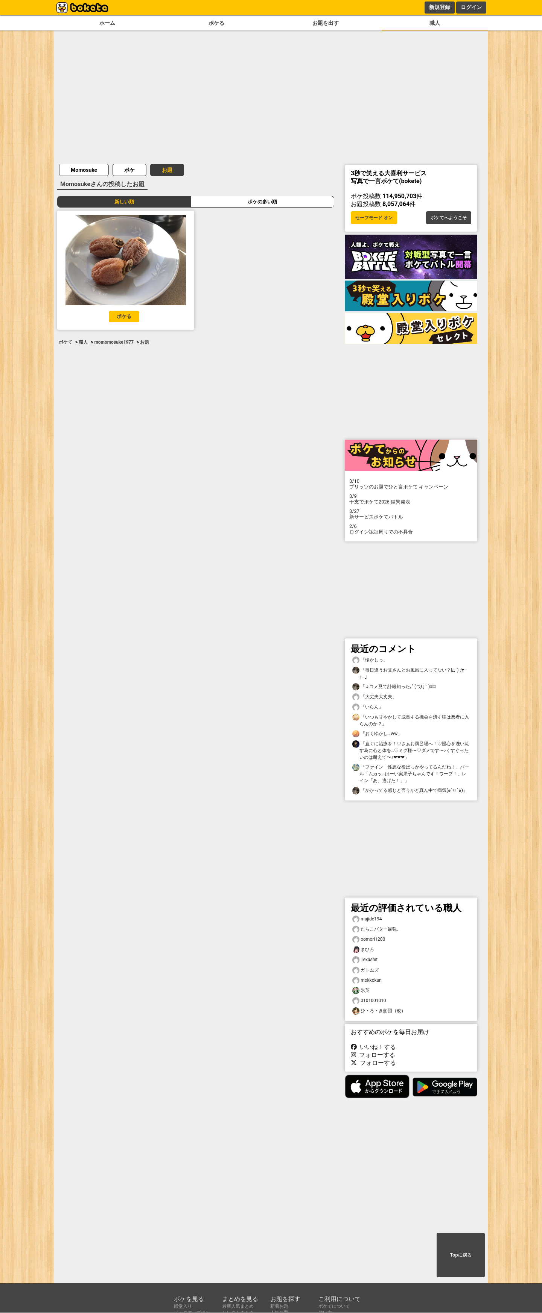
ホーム (107, 23)
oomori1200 (368, 939)
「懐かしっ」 (370, 660)
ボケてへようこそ (449, 217)
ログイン (471, 7)
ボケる (216, 23)
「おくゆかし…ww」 (377, 733)
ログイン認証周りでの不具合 (411, 529)
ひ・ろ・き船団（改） (379, 1010)
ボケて (65, 342)
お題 (167, 170)
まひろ (363, 949)
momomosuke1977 (114, 342)
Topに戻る (460, 1255)
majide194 (367, 919)
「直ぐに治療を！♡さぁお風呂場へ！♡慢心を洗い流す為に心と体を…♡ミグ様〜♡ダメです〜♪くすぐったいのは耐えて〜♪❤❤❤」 (410, 750)
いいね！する (373, 1047)
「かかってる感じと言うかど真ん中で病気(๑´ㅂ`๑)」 (409, 790)
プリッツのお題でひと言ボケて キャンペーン (411, 484)
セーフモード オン (374, 217)
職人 (434, 23)
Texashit (365, 959)
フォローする (373, 1054)
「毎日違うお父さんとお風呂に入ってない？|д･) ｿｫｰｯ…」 (409, 673)
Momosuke (84, 170)
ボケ (129, 170)
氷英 (361, 990)
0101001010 (369, 1000)
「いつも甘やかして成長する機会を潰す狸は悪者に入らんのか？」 (410, 720)
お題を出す (325, 23)
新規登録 (439, 7)
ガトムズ (365, 970)
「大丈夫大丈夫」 (374, 696)
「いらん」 (367, 707)
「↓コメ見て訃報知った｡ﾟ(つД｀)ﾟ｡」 (394, 686)
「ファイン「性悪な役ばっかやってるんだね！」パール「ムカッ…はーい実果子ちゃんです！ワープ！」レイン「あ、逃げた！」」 (410, 773)
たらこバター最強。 (376, 929)
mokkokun (367, 980)
